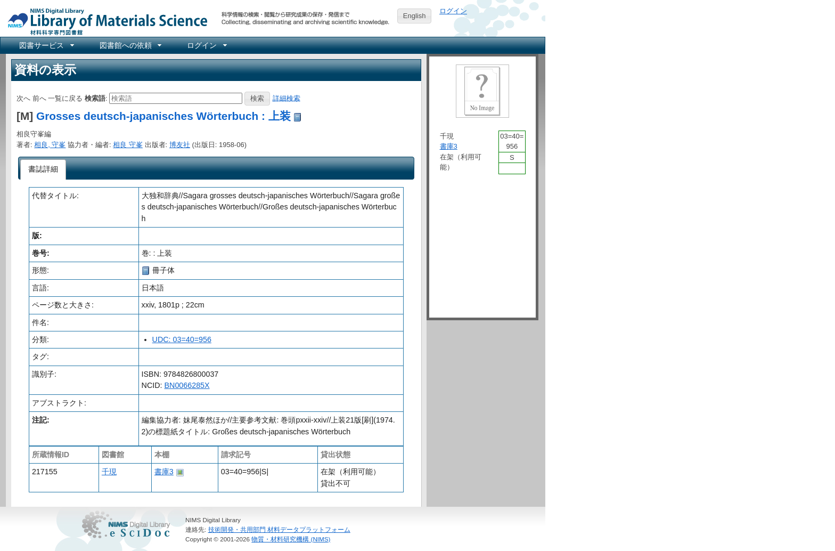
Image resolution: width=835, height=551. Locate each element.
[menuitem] (45, 45)
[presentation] (43, 169)
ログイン (453, 11)
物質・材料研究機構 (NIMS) (290, 539)
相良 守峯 (128, 145)
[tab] (43, 169)
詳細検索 (286, 98)
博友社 (179, 145)
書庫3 (164, 471)
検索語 (95, 98)
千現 (109, 471)
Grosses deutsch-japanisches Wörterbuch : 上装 (163, 116)
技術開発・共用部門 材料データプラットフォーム (279, 529)
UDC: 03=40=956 (181, 339)
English (414, 16)
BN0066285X (187, 385)
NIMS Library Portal (104, 21)
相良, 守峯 (50, 145)
